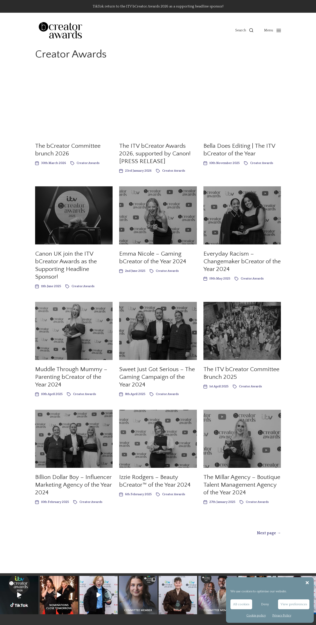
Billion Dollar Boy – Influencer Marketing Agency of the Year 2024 (73, 485)
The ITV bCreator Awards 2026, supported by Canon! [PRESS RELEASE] (154, 153)
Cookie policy (256, 615)
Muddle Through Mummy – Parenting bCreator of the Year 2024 (71, 377)
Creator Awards (88, 163)
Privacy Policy (281, 615)
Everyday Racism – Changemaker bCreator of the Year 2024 (242, 261)
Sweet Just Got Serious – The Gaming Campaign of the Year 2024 (157, 377)
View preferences (293, 604)
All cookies (241, 604)
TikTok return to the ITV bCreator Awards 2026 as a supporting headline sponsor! (158, 6)
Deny (265, 604)
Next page (269, 533)
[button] (307, 582)
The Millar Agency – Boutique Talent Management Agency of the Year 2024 (241, 485)
